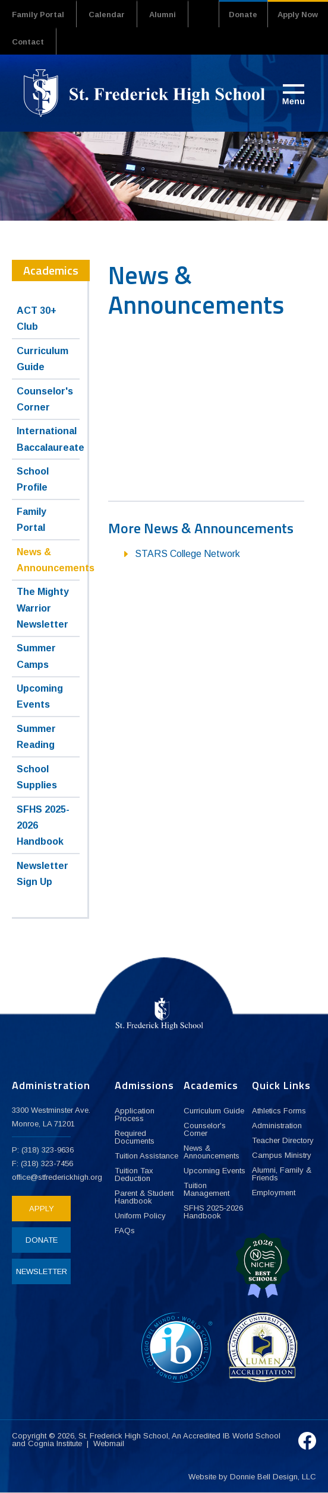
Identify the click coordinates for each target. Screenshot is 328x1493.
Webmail (108, 1443)
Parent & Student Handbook (144, 1197)
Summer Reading (36, 737)
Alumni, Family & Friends (281, 1174)
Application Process (134, 1114)
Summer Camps (36, 656)
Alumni (162, 14)
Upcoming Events (40, 696)
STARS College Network (187, 554)
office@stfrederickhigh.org (57, 1177)
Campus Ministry (281, 1155)
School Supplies (37, 777)
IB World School (251, 1435)
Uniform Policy (140, 1215)
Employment (273, 1192)
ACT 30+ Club (36, 318)
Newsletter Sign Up (42, 874)
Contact (28, 41)
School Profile (33, 479)
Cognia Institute (55, 1443)
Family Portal (38, 14)
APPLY (41, 1208)
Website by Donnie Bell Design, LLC (252, 1477)
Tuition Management (206, 1189)
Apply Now (297, 14)
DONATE (42, 1240)
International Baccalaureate (48, 439)
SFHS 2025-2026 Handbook (43, 825)
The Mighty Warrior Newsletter (43, 608)
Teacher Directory (283, 1140)
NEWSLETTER (41, 1271)
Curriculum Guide (42, 359)
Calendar (107, 14)
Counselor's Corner (45, 399)
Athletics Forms (279, 1110)
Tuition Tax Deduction (134, 1174)
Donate (243, 14)
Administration (277, 1125)
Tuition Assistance (146, 1155)
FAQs (125, 1230)
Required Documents (134, 1137)
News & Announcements (48, 560)
